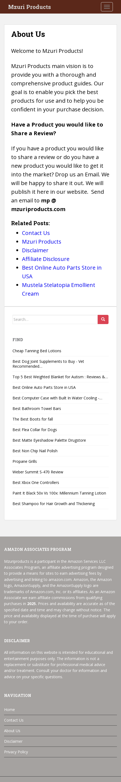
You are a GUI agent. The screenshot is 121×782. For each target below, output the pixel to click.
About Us (12, 730)
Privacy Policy (16, 751)
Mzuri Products (29, 6)
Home (9, 709)
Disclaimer (13, 741)
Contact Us (14, 720)
